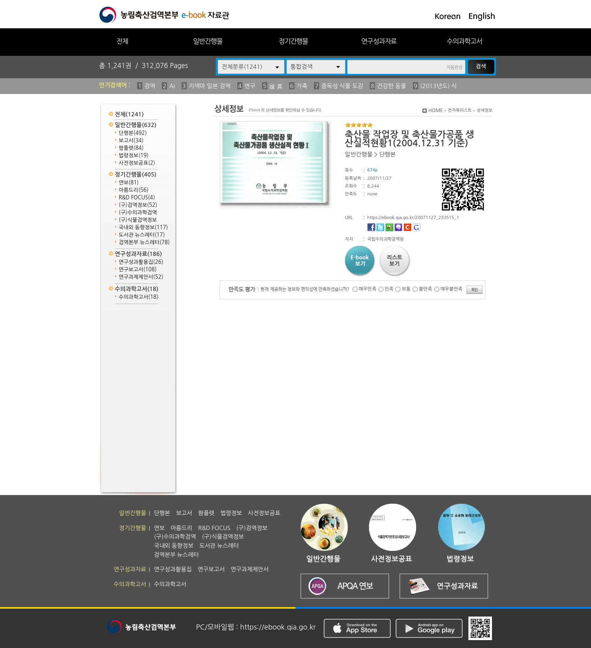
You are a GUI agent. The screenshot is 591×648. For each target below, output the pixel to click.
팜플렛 (131, 148)
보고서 (131, 140)
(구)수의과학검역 (138, 212)
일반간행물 (207, 41)
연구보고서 (138, 269)
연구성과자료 (378, 41)
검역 (149, 86)
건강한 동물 (391, 86)
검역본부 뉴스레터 (144, 242)
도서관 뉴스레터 (142, 234)
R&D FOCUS (137, 197)
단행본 (133, 133)
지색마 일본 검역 (210, 86)
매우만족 (367, 289)
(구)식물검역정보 (138, 220)
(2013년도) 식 (438, 86)
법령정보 (134, 155)
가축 (301, 86)
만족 (389, 289)
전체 (122, 41)
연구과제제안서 (141, 277)
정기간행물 (293, 41)
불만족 (425, 289)
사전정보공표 (137, 163)
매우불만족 (451, 289)
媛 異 (276, 87)
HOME (435, 110)
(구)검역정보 (138, 205)
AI (172, 86)
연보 (129, 182)
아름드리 (134, 190)
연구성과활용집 (141, 262)
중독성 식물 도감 (342, 86)
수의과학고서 (464, 41)
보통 (406, 289)
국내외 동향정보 (143, 227)
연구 (249, 86)
